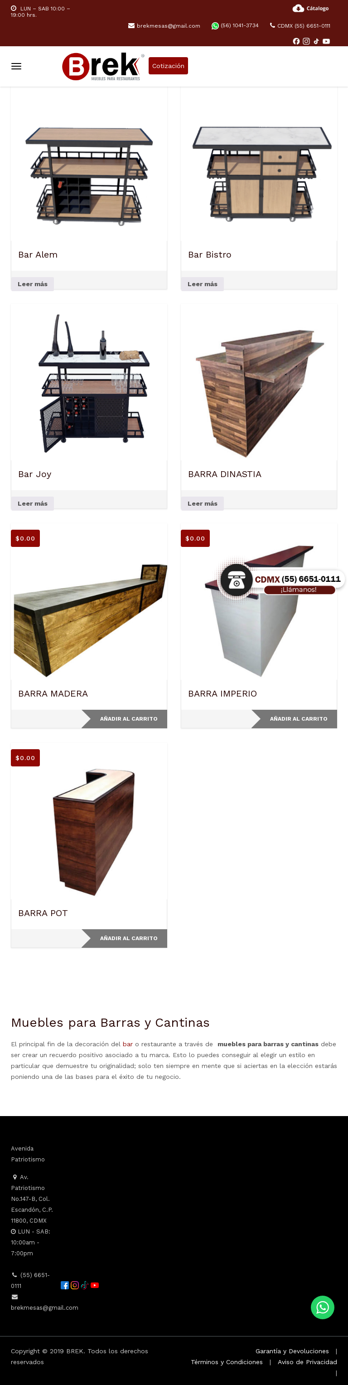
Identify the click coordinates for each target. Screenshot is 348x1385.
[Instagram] (307, 41)
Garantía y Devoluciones (292, 1351)
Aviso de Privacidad (307, 1361)
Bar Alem (38, 254)
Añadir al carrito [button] (129, 719)
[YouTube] (326, 41)
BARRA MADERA (53, 693)
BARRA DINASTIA (224, 473)
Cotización (168, 65)
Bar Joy (34, 473)
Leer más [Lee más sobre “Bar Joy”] (33, 503)
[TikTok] (317, 41)
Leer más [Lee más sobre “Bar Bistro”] (203, 284)
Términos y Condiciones (227, 1361)
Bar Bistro (210, 254)
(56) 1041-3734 (235, 25)
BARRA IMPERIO (222, 693)
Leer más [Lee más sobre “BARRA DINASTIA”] (203, 503)
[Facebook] (297, 41)
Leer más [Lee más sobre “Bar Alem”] (33, 284)
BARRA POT (43, 912)
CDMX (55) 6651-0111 (300, 26)
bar (128, 1044)
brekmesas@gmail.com (164, 26)
